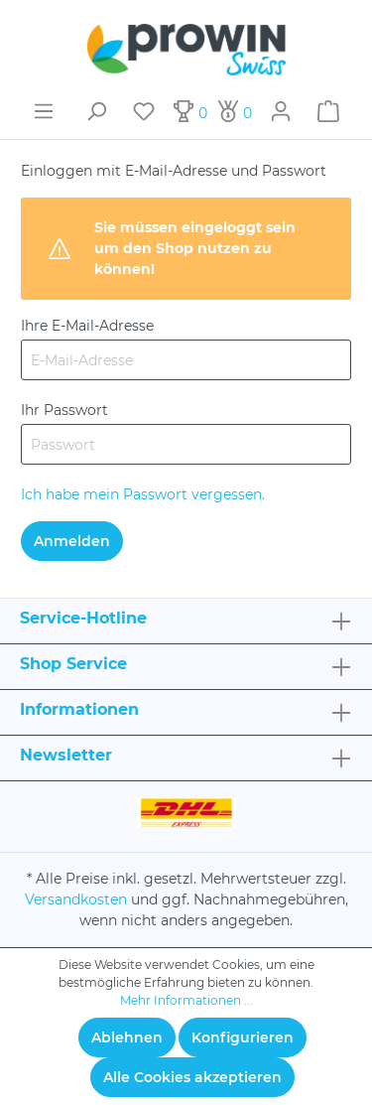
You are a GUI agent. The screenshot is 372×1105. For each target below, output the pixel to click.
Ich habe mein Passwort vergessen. (143, 494)
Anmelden (72, 541)
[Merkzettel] (144, 111)
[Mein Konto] (281, 111)
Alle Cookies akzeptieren (192, 1077)
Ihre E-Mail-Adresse (87, 326)
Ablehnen (127, 1037)
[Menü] (43, 111)
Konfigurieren (242, 1037)
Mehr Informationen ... (186, 1000)
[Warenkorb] (328, 111)
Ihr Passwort (64, 410)
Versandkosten (76, 899)
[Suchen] (96, 111)
